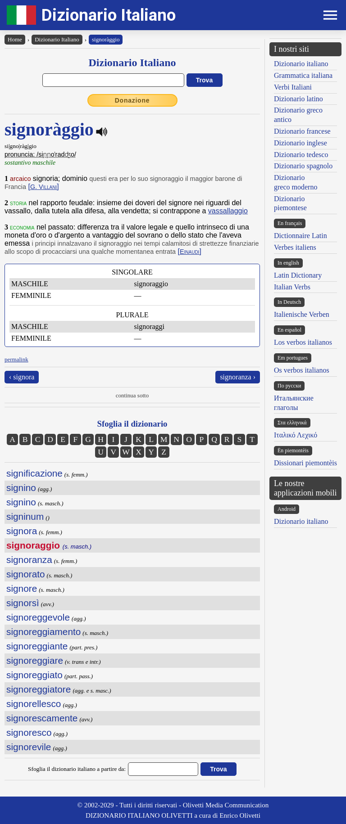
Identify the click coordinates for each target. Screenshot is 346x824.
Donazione (132, 100)
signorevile (28, 747)
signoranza (29, 559)
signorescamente (41, 718)
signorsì (22, 603)
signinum (25, 516)
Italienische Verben (301, 314)
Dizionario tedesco (301, 154)
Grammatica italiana (303, 75)
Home (15, 39)
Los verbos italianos (303, 342)
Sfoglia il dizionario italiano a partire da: (77, 768)
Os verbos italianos (301, 370)
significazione (34, 473)
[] (43, 186)
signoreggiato (34, 675)
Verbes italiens (295, 247)
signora (21, 531)
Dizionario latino (298, 99)
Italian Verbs (292, 287)
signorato (25, 574)
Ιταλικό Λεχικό (295, 435)
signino (21, 487)
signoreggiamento (43, 631)
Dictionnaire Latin (300, 235)
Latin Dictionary (298, 275)
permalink (16, 359)
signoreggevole (38, 617)
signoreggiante (37, 646)
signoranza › (237, 377)
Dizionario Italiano (108, 15)
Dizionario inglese (300, 143)
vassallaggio (228, 211)
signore (21, 588)
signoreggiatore (38, 689)
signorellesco (33, 703)
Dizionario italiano (301, 64)
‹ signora (21, 377)
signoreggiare (34, 660)
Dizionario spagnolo (303, 166)
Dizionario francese (302, 131)
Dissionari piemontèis (305, 463)
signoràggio (105, 39)
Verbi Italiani (293, 87)
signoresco (29, 732)
